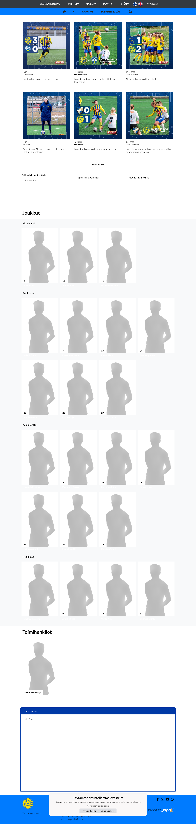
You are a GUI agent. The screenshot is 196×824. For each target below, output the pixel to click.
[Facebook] (157, 799)
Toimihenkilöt (110, 11)
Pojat (107, 3)
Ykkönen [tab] (29, 719)
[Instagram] (171, 799)
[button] (39, 258)
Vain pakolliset (107, 810)
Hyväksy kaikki (89, 810)
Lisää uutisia (98, 164)
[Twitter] (161, 799)
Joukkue (87, 11)
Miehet (73, 3)
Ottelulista (29, 191)
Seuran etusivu (50, 3)
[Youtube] (166, 799)
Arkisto (152, 3)
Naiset (91, 3)
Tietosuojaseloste (31, 813)
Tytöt (123, 3)
